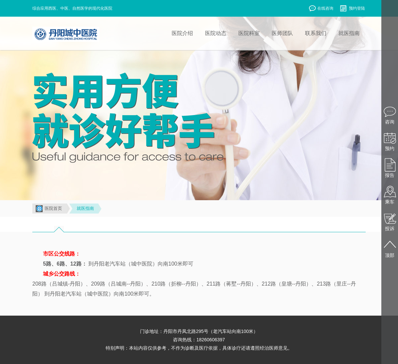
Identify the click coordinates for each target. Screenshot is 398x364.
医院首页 (53, 208)
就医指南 (85, 208)
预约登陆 (352, 8)
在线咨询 (320, 8)
